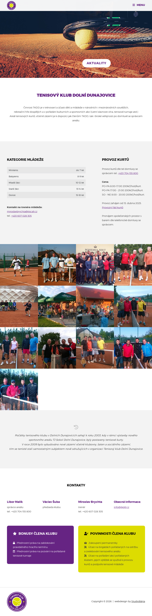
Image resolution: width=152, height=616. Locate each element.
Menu (139, 5)
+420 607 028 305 (21, 215)
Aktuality (96, 63)
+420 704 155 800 (128, 173)
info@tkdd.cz (121, 507)
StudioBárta (138, 601)
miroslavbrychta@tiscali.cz (22, 211)
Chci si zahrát (60, 63)
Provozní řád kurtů (112, 207)
